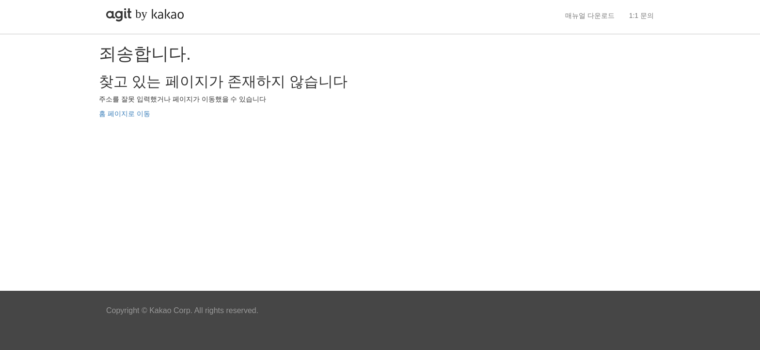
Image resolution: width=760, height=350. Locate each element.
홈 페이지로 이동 (124, 113)
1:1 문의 (641, 15)
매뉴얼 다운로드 (590, 15)
